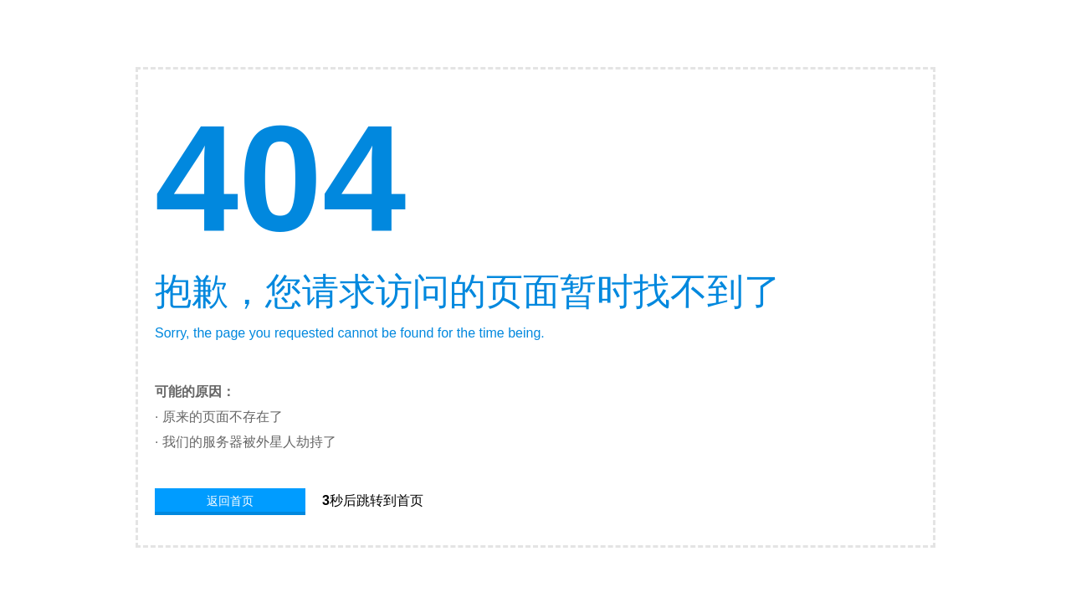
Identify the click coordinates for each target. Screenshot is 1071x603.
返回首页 (230, 501)
